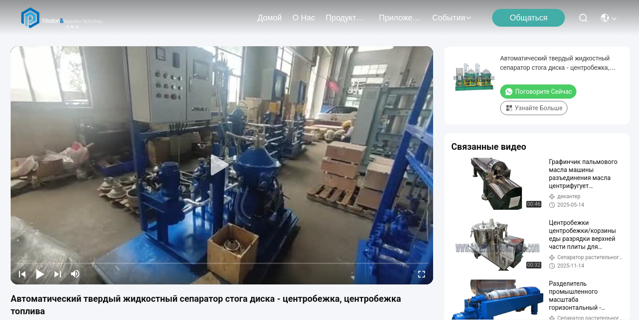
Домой (269, 17)
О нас (303, 17)
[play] (222, 165)
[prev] (22, 273)
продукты (347, 17)
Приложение (400, 17)
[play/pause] (40, 273)
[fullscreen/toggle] (421, 273)
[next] (58, 273)
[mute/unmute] (75, 273)
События (452, 17)
